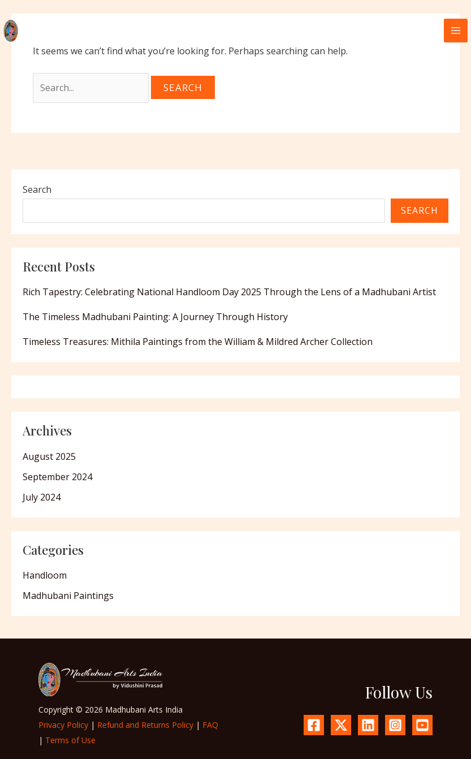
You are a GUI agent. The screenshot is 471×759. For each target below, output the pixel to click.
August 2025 (49, 456)
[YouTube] (422, 725)
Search (37, 189)
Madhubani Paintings (68, 595)
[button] (427, 31)
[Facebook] (314, 725)
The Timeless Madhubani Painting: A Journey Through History (155, 316)
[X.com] (341, 725)
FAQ (210, 724)
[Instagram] (395, 725)
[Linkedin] (368, 725)
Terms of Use (70, 740)
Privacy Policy (63, 724)
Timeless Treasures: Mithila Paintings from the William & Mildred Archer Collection (198, 341)
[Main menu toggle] (456, 30)
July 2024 (42, 497)
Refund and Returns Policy (145, 724)
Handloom (45, 575)
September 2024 (57, 477)
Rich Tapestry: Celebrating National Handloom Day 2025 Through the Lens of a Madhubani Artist (229, 292)
